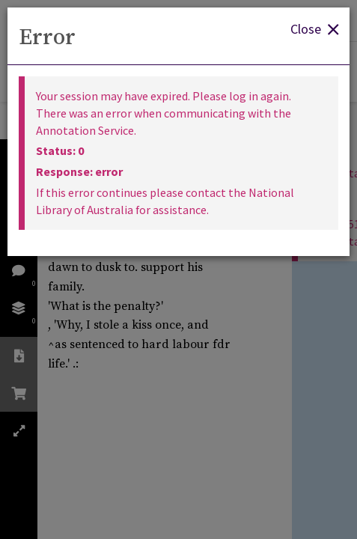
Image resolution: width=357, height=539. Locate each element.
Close (314, 28)
